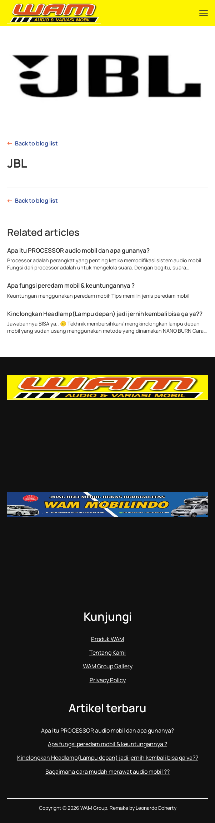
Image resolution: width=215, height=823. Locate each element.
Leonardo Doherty (156, 807)
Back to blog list (36, 143)
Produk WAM (107, 639)
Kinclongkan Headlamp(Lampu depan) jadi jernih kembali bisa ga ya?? (104, 313)
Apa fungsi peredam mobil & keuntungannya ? (71, 285)
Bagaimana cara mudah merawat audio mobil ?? (107, 771)
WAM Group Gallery (107, 666)
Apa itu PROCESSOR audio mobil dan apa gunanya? (78, 250)
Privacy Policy (108, 680)
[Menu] (203, 13)
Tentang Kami (107, 652)
